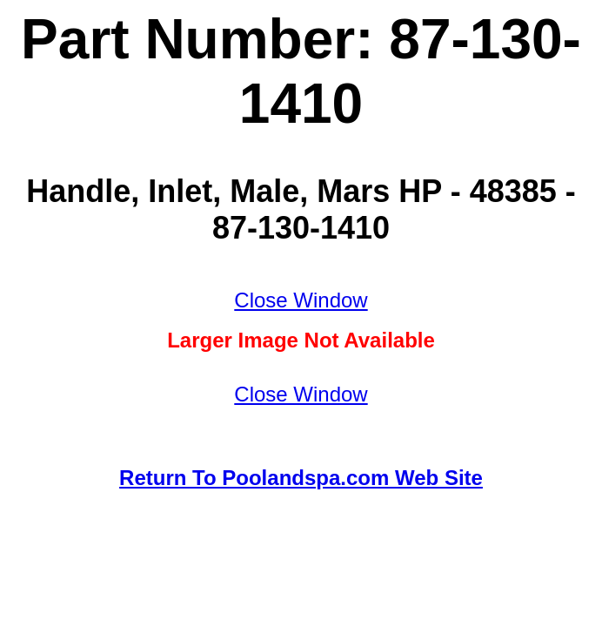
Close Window (300, 300)
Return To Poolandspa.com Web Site (301, 477)
